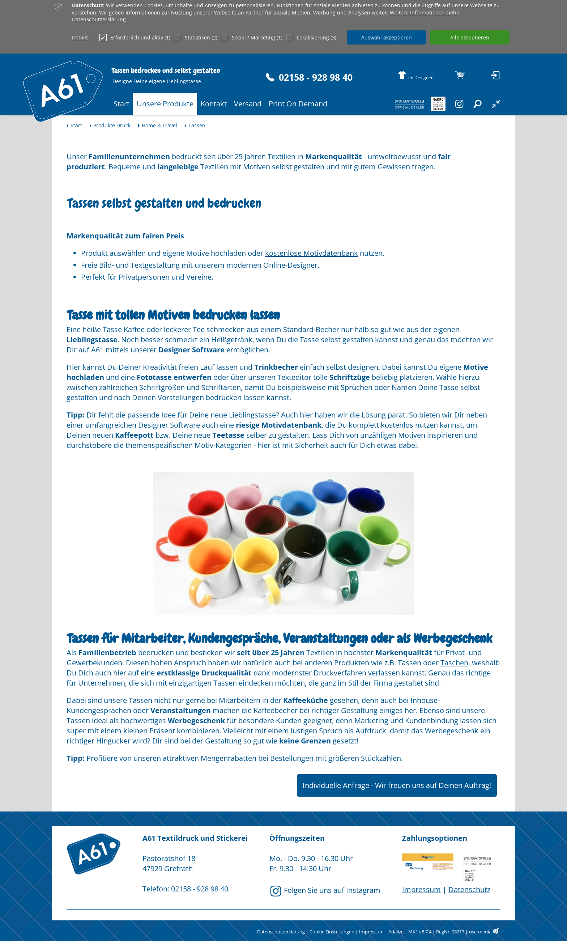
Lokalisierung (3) (311, 37)
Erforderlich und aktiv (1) (134, 37)
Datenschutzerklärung (281, 931)
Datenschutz (469, 889)
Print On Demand (298, 104)
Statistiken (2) (195, 37)
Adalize (396, 931)
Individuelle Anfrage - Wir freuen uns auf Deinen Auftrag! (397, 785)
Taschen (454, 662)
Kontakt (214, 104)
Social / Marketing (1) (251, 37)
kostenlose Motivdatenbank (311, 253)
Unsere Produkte (165, 104)
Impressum (421, 889)
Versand (247, 104)
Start (121, 104)
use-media (480, 931)
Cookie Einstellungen (332, 931)
